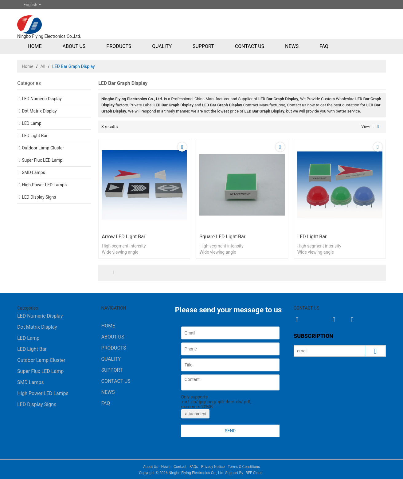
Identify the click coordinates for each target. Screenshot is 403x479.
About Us (73, 46)
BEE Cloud (254, 473)
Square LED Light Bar (222, 236)
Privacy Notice (213, 467)
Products (118, 46)
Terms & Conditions (244, 467)
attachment (195, 413)
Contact (180, 467)
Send (230, 430)
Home (34, 46)
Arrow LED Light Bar (123, 236)
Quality (162, 46)
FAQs (194, 467)
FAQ (323, 46)
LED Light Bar (312, 236)
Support (203, 46)
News (292, 46)
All (42, 66)
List (373, 127)
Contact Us (249, 46)
